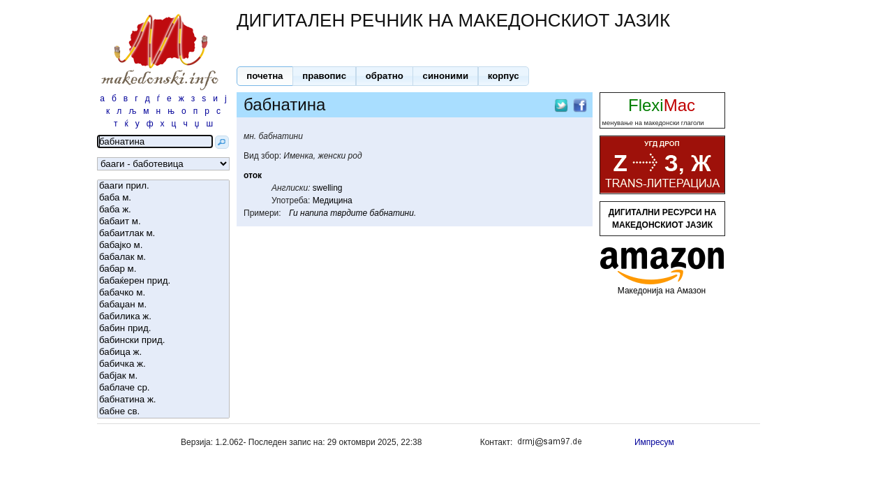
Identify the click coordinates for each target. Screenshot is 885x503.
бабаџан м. (163, 305)
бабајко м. (163, 246)
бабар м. (163, 269)
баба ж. (163, 210)
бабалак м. (163, 257)
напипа (314, 213)
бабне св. (163, 412)
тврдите (348, 213)
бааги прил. (163, 186)
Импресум (654, 442)
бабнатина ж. (163, 400)
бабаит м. (163, 222)
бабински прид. (163, 341)
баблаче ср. (163, 388)
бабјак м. (163, 376)
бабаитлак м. (163, 234)
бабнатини (391, 213)
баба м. (163, 198)
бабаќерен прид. (163, 281)
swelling (328, 188)
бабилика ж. (163, 317)
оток (253, 175)
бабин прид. (163, 329)
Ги (293, 213)
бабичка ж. (163, 364)
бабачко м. (163, 293)
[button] (265, 76)
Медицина (332, 200)
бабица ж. (163, 352)
